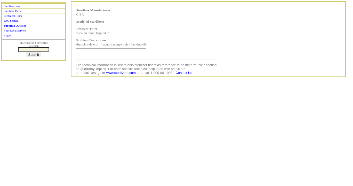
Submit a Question (15, 25)
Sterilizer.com (12, 5)
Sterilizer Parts (12, 10)
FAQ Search (11, 20)
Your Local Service (15, 30)
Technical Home (13, 15)
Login (7, 35)
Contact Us (183, 73)
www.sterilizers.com (121, 73)
